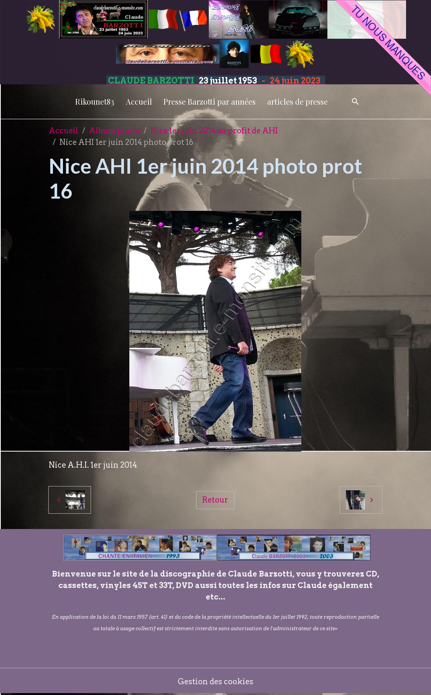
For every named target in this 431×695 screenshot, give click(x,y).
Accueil (139, 101)
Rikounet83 (94, 101)
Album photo (114, 130)
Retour (215, 499)
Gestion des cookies (215, 681)
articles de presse (297, 101)
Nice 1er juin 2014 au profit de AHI (214, 130)
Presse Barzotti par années (209, 101)
